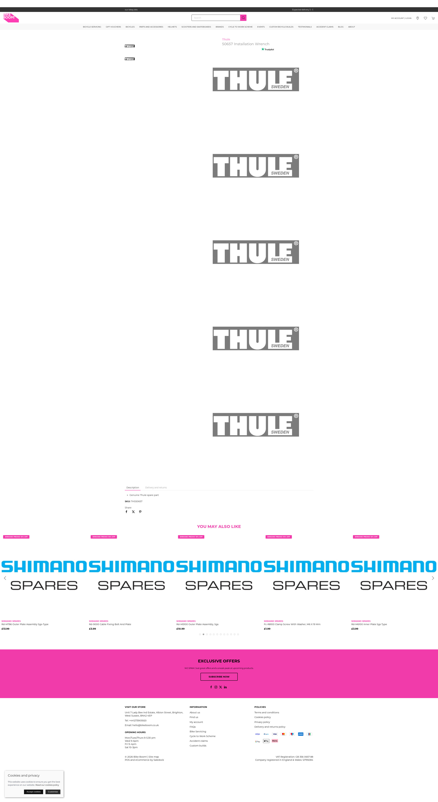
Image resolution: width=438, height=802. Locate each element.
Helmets (172, 27)
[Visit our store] (417, 18)
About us (195, 712)
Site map (154, 756)
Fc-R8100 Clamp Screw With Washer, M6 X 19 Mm (292, 624)
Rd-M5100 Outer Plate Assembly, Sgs (197, 624)
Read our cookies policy (47, 785)
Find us (194, 717)
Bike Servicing (198, 731)
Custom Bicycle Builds (281, 27)
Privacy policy (262, 722)
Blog (341, 27)
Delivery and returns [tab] (156, 487)
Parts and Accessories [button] (151, 27)
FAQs (193, 726)
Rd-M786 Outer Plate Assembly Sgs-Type (25, 624)
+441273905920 (138, 720)
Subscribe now (219, 676)
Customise (53, 792)
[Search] (219, 18)
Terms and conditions (266, 712)
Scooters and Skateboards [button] (196, 27)
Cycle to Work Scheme (240, 27)
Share (128, 507)
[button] (425, 18)
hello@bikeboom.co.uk (145, 725)
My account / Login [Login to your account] (401, 18)
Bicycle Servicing (92, 27)
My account (196, 722)
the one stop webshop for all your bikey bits (219, 9)
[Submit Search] (243, 18)
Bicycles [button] (130, 27)
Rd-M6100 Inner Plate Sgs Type (369, 624)
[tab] (200, 634)
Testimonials (305, 27)
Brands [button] (220, 27)
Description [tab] (132, 487)
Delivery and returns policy (269, 726)
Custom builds (198, 745)
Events (261, 27)
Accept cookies (34, 792)
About (351, 27)
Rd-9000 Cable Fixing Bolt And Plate (110, 624)
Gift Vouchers (113, 27)
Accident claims (199, 741)
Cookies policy (262, 717)
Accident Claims (324, 27)
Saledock (159, 760)
